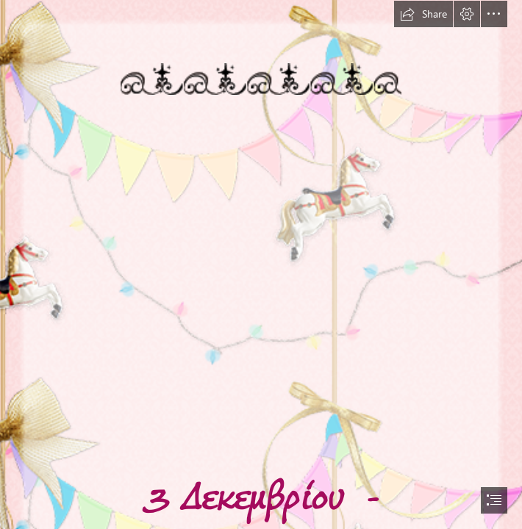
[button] (423, 14)
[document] (261, 264)
